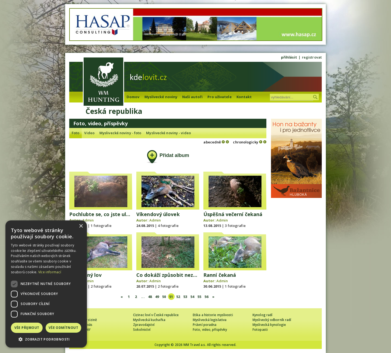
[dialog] (46, 284)
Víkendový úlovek (158, 214)
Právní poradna (204, 324)
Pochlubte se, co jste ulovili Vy (106, 214)
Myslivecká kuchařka (149, 319)
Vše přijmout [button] (26, 327)
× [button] (81, 226)
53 (185, 296)
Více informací (49, 272)
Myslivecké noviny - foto (120, 132)
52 (178, 296)
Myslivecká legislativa (209, 319)
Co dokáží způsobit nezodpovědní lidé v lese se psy (198, 275)
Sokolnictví (141, 329)
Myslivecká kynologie (269, 324)
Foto (75, 132)
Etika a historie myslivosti (213, 315)
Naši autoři (192, 96)
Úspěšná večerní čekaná (232, 214)
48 (150, 296)
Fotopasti (260, 329)
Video (89, 132)
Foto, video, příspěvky (210, 329)
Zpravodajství (143, 324)
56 (206, 296)
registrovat (312, 57)
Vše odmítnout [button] (63, 327)
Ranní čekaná (219, 275)
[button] (46, 339)
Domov (133, 96)
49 (157, 296)
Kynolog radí (262, 315)
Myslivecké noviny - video (168, 132)
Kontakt (244, 96)
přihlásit (289, 57)
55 (199, 296)
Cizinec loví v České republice (156, 315)
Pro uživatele (219, 96)
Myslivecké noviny (161, 96)
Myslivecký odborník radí (272, 319)
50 (164, 296)
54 (192, 296)
